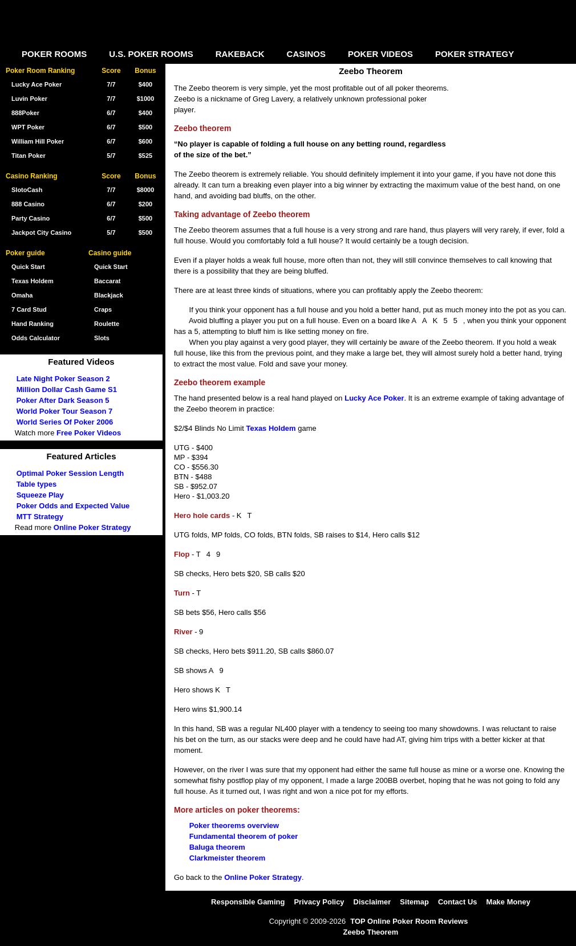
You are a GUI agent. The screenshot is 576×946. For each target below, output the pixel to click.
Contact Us (457, 902)
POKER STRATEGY (474, 54)
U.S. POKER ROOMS (151, 54)
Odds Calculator (35, 338)
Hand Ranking (32, 323)
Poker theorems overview (234, 825)
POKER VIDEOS (380, 54)
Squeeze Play (40, 495)
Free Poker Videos (88, 433)
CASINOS (306, 54)
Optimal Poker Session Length (70, 473)
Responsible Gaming (248, 902)
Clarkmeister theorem (227, 858)
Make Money (508, 902)
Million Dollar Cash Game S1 (67, 389)
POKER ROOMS (54, 54)
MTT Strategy (40, 516)
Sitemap (414, 902)
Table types (37, 484)
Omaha (22, 295)
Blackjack (108, 295)
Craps (103, 309)
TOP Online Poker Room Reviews (409, 921)
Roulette (106, 323)
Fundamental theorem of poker (243, 836)
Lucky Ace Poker (374, 398)
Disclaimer (372, 902)
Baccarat (107, 281)
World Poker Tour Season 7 (65, 411)
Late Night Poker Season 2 (63, 378)
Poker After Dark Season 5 (63, 400)
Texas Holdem (270, 428)
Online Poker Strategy (263, 877)
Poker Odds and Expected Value (73, 505)
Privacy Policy (319, 902)
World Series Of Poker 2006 (65, 422)
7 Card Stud (29, 309)
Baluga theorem (217, 847)
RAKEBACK (240, 54)
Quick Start (111, 266)
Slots (101, 338)
